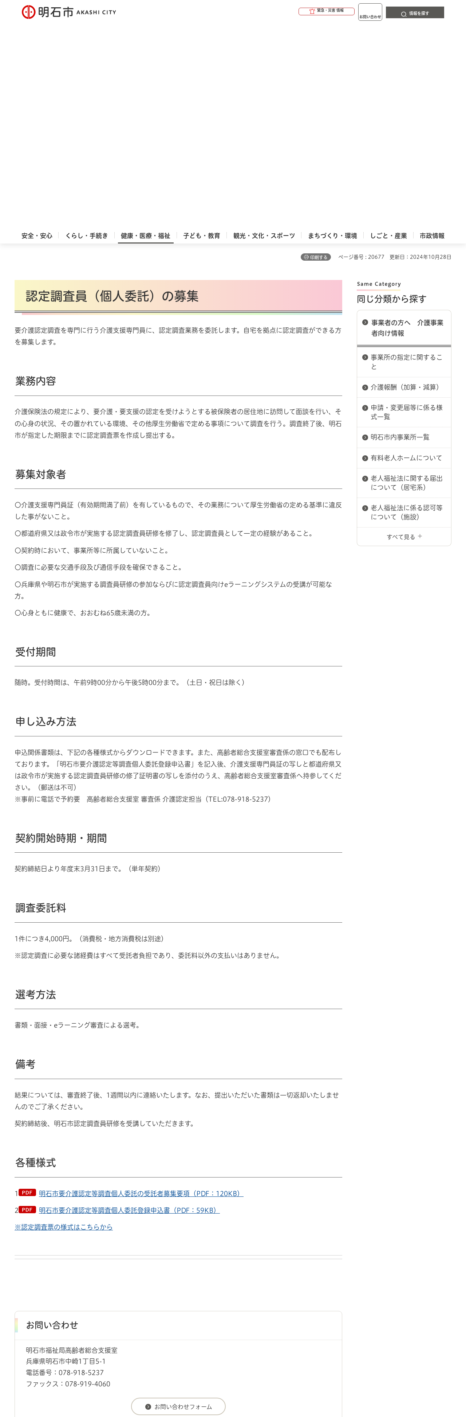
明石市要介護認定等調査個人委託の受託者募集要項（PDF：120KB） (141, 987)
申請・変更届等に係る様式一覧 (407, 206)
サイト (402, 1270)
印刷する (319, 51)
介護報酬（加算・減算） (407, 181)
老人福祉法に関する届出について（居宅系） (407, 277)
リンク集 (350, 1270)
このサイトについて (74, 1270)
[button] (298, 11)
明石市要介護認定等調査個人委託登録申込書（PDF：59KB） (129, 1004)
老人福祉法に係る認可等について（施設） (407, 306)
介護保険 (93, 1244)
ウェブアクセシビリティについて (175, 1270)
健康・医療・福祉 (56, 1244)
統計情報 (255, 1380)
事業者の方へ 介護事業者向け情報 (407, 122)
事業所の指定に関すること (407, 156)
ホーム (22, 1244)
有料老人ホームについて (406, 252)
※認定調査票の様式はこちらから (64, 1021)
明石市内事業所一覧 (400, 231)
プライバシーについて (279, 1270)
